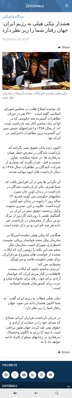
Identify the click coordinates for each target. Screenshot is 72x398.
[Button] (64, 47)
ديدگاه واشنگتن (13, 17)
